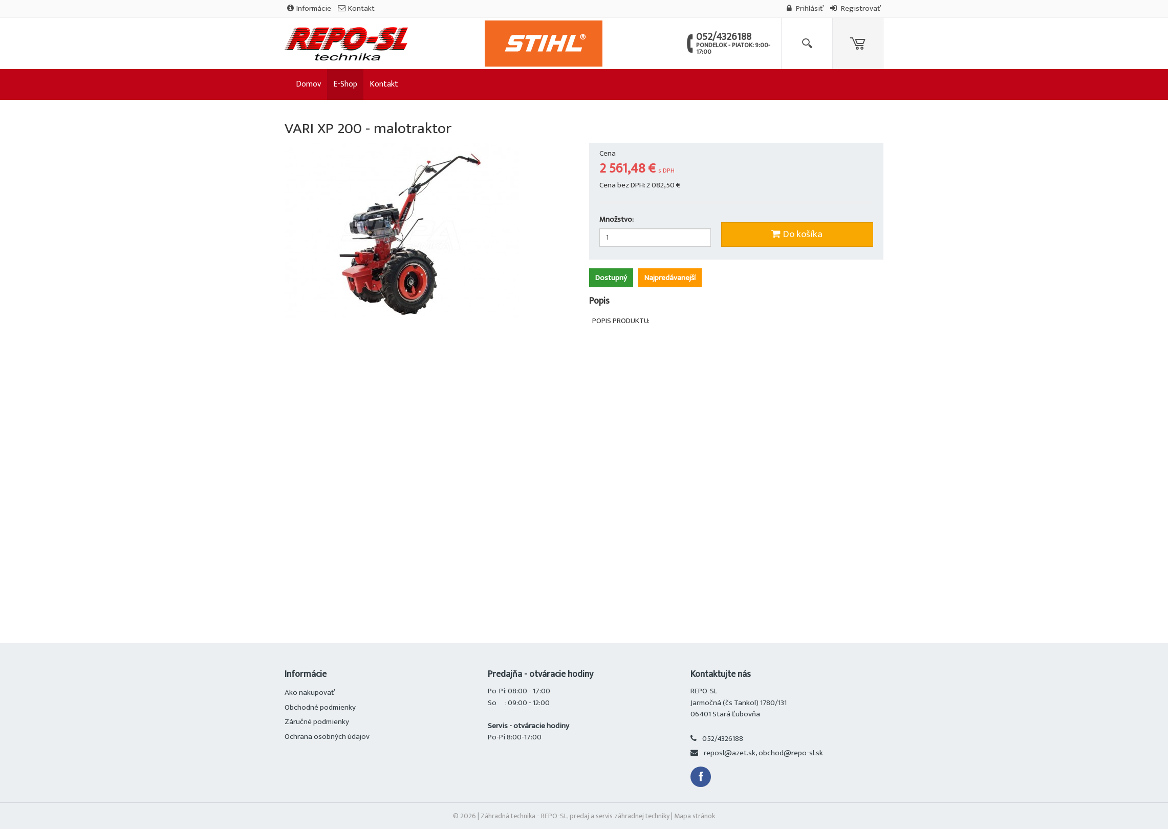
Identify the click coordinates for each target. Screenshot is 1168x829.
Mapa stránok (694, 816)
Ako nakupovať (310, 692)
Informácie (309, 8)
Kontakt (356, 8)
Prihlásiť (805, 8)
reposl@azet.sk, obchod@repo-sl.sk (763, 753)
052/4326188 (722, 738)
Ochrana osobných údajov (327, 736)
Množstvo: (616, 220)
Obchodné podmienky (320, 707)
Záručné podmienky (317, 721)
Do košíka (797, 234)
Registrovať (855, 8)
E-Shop (345, 84)
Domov (308, 84)
